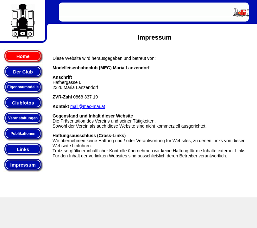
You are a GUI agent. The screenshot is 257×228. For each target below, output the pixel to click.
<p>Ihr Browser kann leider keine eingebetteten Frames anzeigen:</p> (154, 12)
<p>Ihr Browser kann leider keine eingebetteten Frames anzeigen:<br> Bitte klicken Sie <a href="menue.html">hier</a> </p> (25, 95)
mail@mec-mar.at (87, 106)
